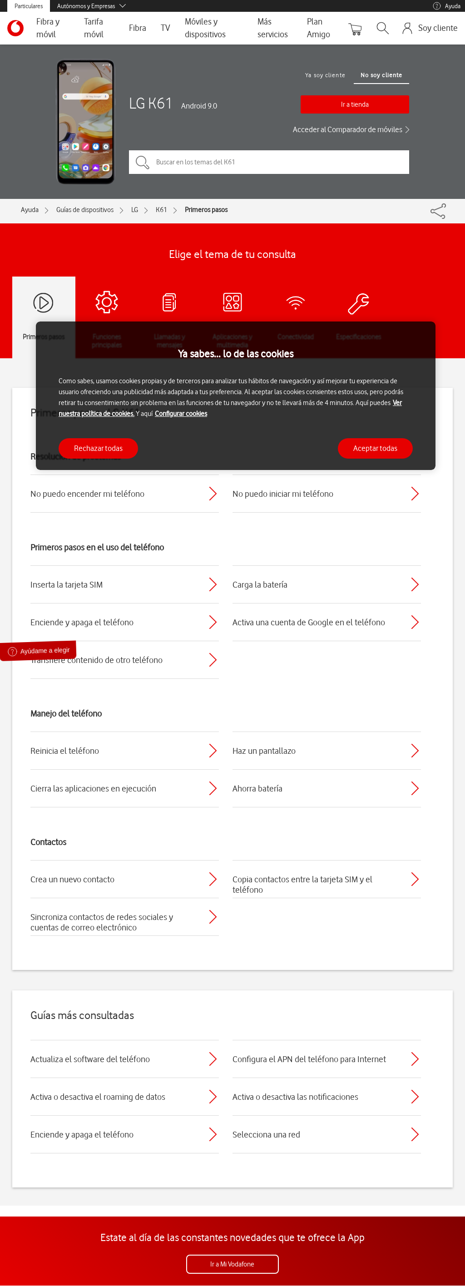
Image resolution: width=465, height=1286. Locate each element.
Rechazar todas (98, 448)
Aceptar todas (375, 448)
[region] (235, 396)
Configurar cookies (181, 414)
